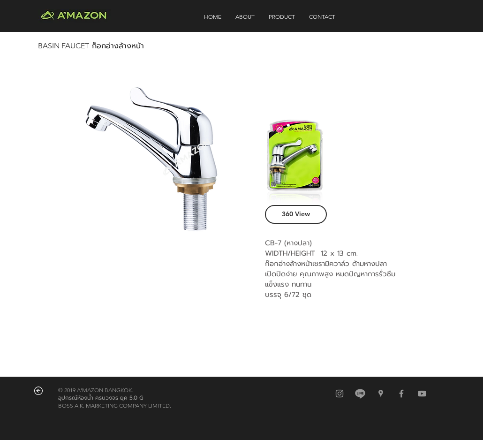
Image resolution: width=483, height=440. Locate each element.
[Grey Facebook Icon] (401, 393)
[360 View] (296, 214)
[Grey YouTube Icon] (422, 393)
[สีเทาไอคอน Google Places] (381, 393)
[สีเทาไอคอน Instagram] (339, 393)
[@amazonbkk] (360, 393)
